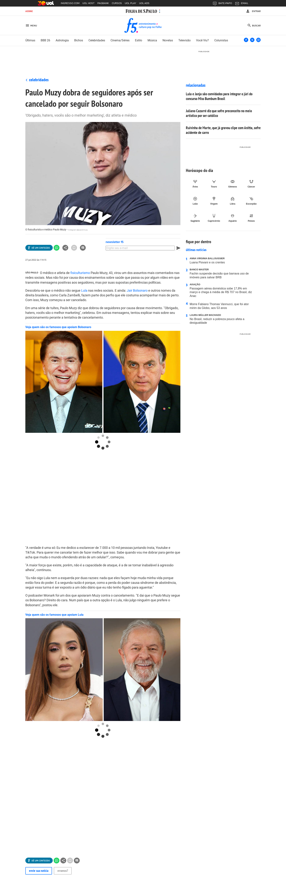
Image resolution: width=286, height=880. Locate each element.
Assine (29, 11)
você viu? (202, 40)
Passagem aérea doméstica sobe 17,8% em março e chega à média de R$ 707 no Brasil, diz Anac (222, 290)
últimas (30, 40)
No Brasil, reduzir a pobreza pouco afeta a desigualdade (222, 319)
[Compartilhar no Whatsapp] (56, 248)
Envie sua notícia (38, 871)
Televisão (184, 40)
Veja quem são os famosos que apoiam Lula (54, 614)
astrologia (62, 40)
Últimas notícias (196, 249)
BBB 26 (45, 40)
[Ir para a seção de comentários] (83, 248)
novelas (168, 40)
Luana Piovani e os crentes (222, 260)
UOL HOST (88, 3)
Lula (84, 290)
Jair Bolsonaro (137, 290)
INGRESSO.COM (70, 3)
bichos (78, 40)
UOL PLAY (130, 3)
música (152, 40)
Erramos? (62, 871)
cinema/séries (120, 40)
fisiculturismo (80, 273)
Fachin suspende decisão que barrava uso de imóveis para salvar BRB (222, 273)
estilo (138, 40)
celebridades (96, 40)
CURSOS (117, 3)
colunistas (221, 40)
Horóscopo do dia (199, 170)
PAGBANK (103, 3)
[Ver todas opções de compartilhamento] (39, 248)
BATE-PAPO (222, 4)
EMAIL (241, 4)
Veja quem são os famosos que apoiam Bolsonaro (58, 327)
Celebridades (39, 80)
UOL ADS (144, 3)
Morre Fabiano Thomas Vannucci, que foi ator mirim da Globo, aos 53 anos (219, 306)
